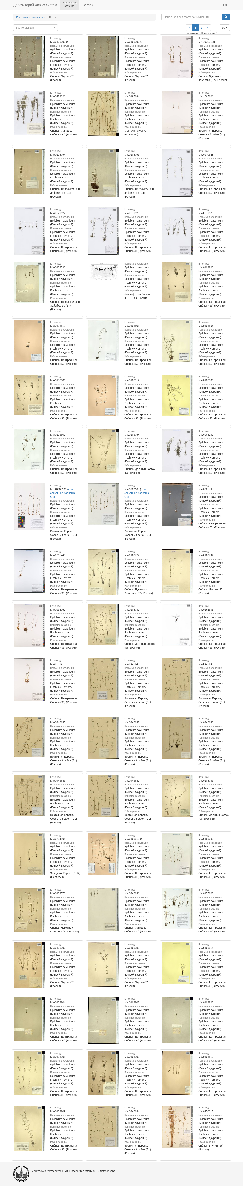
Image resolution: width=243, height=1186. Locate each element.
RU (215, 4)
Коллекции (88, 4)
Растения (22, 17)
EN (225, 4)
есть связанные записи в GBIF (62, 493)
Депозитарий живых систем (35, 5)
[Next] (208, 27)
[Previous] (189, 27)
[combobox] (35, 27)
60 (224, 27)
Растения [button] (69, 5)
